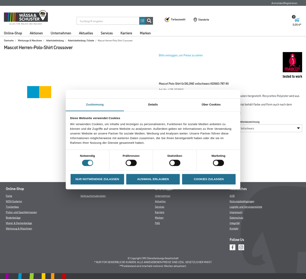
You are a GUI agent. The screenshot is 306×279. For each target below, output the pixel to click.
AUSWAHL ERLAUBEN (153, 179)
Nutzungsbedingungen (242, 201)
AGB (232, 195)
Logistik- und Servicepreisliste (246, 206)
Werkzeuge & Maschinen (30, 40)
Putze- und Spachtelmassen (21, 212)
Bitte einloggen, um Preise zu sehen (181, 55)
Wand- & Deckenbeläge (19, 223)
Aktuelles (86, 33)
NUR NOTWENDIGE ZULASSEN (97, 179)
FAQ (157, 223)
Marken (145, 33)
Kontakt (234, 228)
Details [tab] (153, 104)
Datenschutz (236, 217)
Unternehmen (61, 33)
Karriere (126, 33)
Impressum (236, 212)
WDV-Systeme (14, 201)
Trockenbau (12, 206)
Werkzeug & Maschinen (19, 228)
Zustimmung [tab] (95, 104)
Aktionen (36, 33)
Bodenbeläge (13, 217)
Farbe (9, 195)
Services (107, 33)
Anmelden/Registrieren (284, 3)
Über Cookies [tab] (211, 104)
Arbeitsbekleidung (55, 40)
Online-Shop (13, 33)
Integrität (235, 223)
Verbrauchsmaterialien (93, 195)
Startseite (9, 40)
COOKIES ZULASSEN (209, 179)
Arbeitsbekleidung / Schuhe (81, 40)
